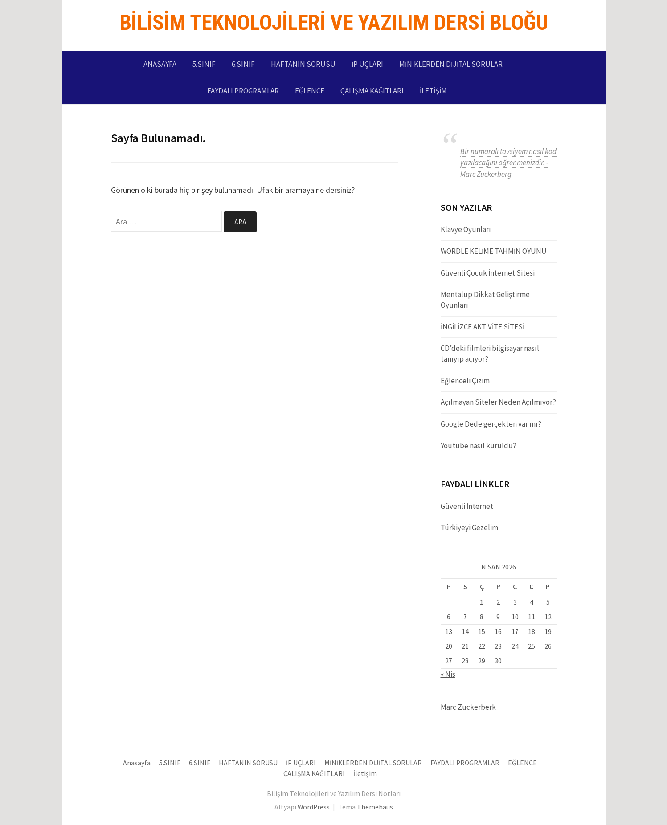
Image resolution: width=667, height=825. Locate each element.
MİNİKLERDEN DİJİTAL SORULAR (451, 64)
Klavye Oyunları (466, 229)
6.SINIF (243, 64)
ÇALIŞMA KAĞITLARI (372, 91)
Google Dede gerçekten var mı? (491, 424)
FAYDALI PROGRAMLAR (243, 91)
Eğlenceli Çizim (465, 381)
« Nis (448, 674)
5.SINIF (204, 64)
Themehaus (375, 807)
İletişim (433, 91)
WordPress (314, 807)
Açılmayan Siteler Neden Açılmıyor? (498, 402)
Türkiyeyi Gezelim (469, 527)
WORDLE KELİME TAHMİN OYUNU (494, 251)
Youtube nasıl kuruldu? (478, 446)
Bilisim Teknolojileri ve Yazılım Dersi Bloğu (333, 22)
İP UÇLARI (367, 64)
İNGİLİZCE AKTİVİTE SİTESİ (482, 327)
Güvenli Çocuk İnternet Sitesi (488, 273)
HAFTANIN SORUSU (303, 64)
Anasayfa (159, 64)
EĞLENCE (309, 91)
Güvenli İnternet (467, 506)
